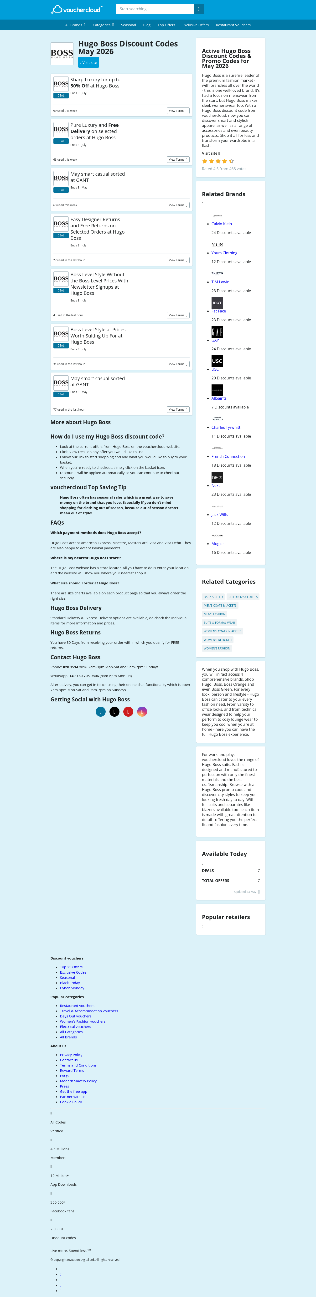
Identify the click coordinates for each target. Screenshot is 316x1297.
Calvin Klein (222, 223)
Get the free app (73, 1091)
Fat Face (219, 311)
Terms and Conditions (78, 1065)
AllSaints (219, 398)
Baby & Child (213, 597)
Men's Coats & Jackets (220, 605)
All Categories (71, 1031)
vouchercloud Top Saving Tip (89, 487)
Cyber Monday (72, 988)
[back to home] (77, 10)
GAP (215, 340)
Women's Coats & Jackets (222, 631)
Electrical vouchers (75, 1026)
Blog (146, 24)
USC (215, 369)
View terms (177, 111)
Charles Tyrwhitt (226, 427)
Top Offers (166, 24)
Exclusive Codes (73, 972)
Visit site (211, 153)
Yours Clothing (225, 252)
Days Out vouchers (76, 1016)
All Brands (68, 1037)
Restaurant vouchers (233, 24)
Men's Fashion (214, 614)
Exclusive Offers (195, 24)
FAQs (57, 522)
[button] (75, 25)
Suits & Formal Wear (219, 623)
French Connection (228, 456)
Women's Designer (218, 640)
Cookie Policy (71, 1101)
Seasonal (128, 24)
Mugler (218, 543)
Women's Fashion (217, 648)
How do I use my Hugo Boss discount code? (108, 436)
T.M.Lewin (220, 282)
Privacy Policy (71, 1054)
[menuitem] (75, 25)
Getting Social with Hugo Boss (90, 699)
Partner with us (73, 1096)
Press (64, 1086)
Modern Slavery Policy (78, 1080)
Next (216, 485)
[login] (218, 161)
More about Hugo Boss (81, 422)
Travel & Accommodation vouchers (89, 1010)
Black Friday (70, 982)
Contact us (69, 1059)
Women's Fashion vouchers (83, 1021)
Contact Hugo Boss (76, 657)
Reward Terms (72, 1070)
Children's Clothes (243, 597)
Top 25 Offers (71, 967)
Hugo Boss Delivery (76, 608)
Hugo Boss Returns (76, 632)
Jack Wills (220, 514)
